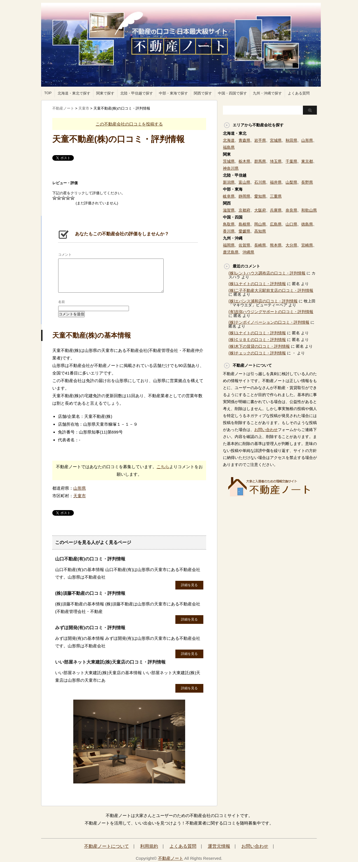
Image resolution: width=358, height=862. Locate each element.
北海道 (229, 140)
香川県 (229, 231)
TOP (48, 93)
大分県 (291, 245)
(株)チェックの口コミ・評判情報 (257, 353)
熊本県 (276, 245)
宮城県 (276, 140)
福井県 (276, 182)
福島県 (229, 147)
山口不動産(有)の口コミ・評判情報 (90, 558)
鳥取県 (229, 224)
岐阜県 (229, 196)
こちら (163, 466)
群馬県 (260, 161)
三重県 (276, 196)
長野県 (307, 182)
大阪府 (260, 210)
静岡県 (244, 196)
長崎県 (260, 245)
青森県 (244, 140)
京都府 (244, 210)
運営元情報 (219, 846)
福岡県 (229, 245)
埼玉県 (276, 161)
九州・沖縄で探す (267, 93)
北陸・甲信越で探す (136, 93)
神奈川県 (231, 168)
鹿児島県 (231, 252)
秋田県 (291, 140)
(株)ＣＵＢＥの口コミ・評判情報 (257, 339)
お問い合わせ (266, 429)
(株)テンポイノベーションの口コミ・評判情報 (269, 322)
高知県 (260, 231)
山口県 (291, 224)
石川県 (260, 182)
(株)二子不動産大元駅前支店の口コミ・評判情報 (271, 290)
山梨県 (291, 182)
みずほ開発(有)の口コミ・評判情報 (90, 627)
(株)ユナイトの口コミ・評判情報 (257, 283)
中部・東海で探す (173, 93)
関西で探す (203, 93)
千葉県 (291, 161)
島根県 (244, 224)
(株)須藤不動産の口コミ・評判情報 (90, 593)
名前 (61, 302)
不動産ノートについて (106, 846)
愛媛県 (244, 231)
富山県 (244, 182)
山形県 (79, 488)
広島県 (276, 224)
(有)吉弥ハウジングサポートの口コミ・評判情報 (271, 311)
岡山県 (260, 224)
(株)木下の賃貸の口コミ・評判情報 (259, 346)
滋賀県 (229, 210)
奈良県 (291, 210)
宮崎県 (307, 245)
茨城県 (229, 161)
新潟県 (229, 182)
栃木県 (244, 161)
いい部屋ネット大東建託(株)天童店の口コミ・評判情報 (110, 662)
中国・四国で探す (232, 93)
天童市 (79, 495)
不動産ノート (170, 858)
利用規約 (149, 846)
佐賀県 (244, 245)
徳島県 (307, 224)
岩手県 (260, 140)
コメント (65, 255)
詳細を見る (189, 585)
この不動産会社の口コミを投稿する (129, 124)
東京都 (307, 161)
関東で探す (105, 93)
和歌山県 (309, 210)
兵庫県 (276, 210)
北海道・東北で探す (74, 93)
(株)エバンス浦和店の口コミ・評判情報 (263, 301)
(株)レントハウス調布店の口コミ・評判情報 (267, 273)
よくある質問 (299, 93)
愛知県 (260, 196)
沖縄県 (248, 252)
